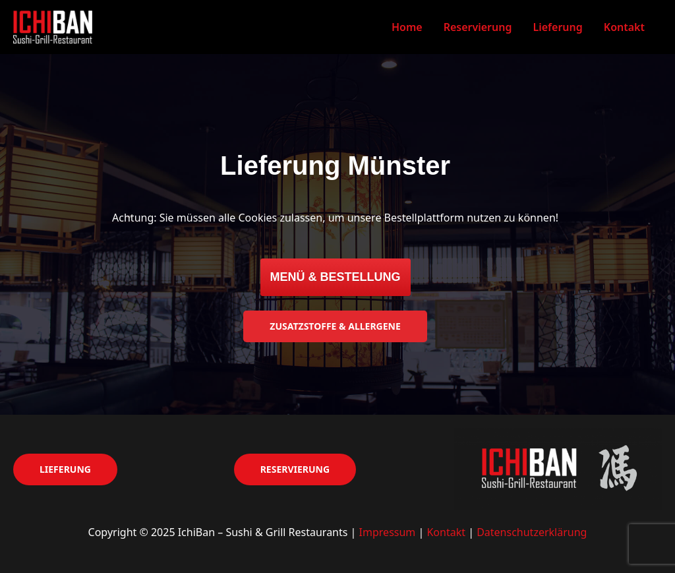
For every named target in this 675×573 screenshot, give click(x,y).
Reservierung (478, 27)
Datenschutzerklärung (532, 532)
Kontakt (624, 27)
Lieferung (558, 27)
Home (407, 27)
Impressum (387, 532)
